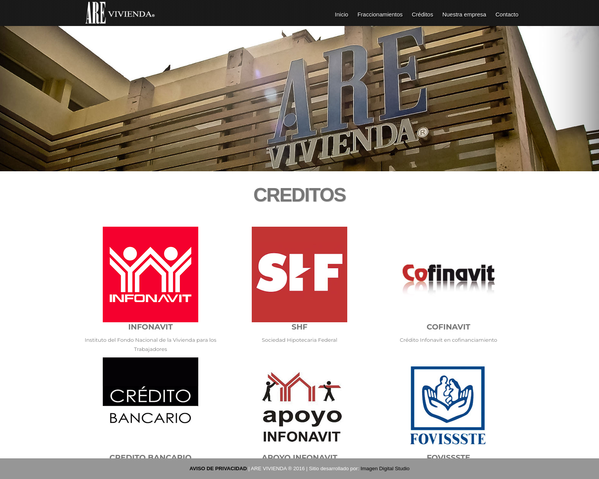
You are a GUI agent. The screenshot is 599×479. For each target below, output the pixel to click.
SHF (299, 326)
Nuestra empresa (464, 14)
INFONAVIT (150, 326)
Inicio (341, 14)
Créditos (422, 14)
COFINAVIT (448, 326)
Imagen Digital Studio (385, 468)
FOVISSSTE (448, 457)
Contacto (506, 14)
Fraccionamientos (380, 14)
